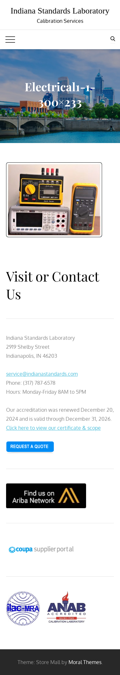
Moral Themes (84, 662)
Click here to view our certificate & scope (53, 428)
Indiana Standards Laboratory (60, 10)
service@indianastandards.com (42, 374)
